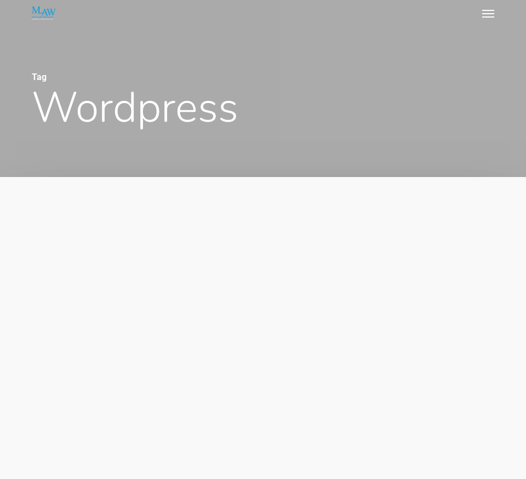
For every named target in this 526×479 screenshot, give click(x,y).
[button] (488, 13)
